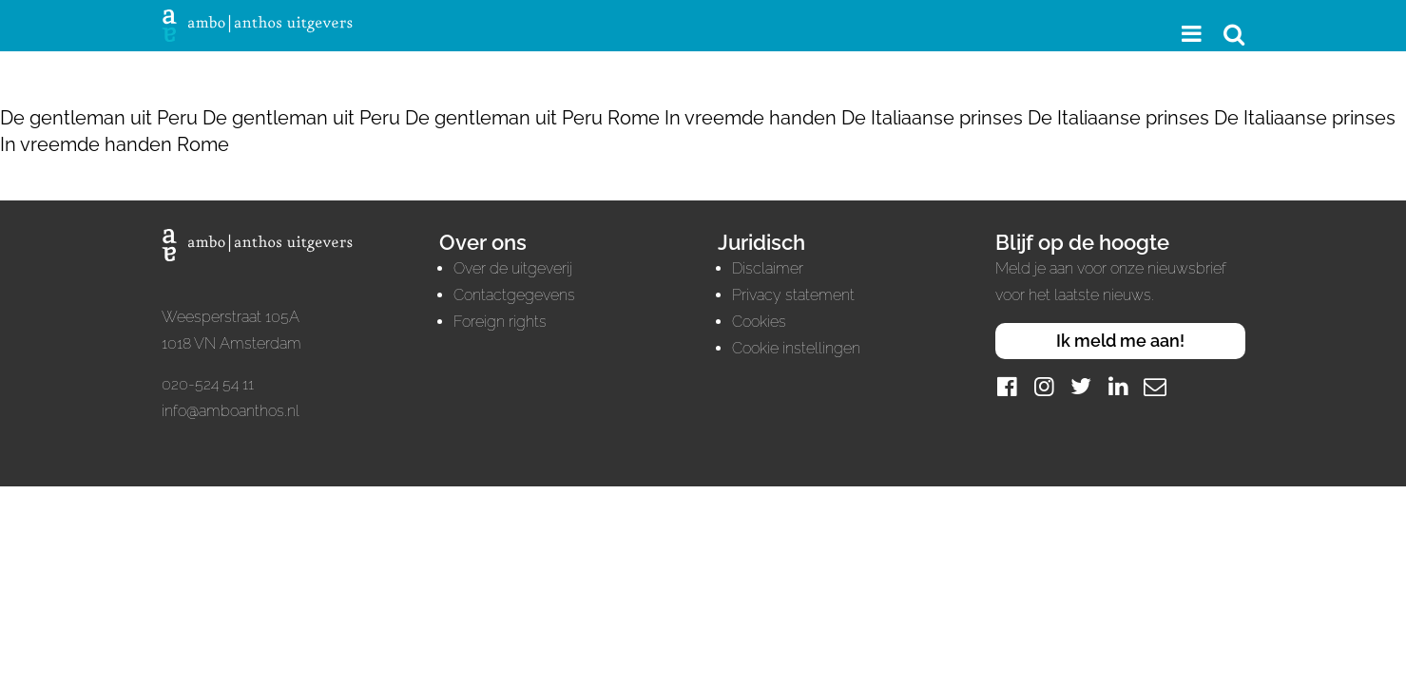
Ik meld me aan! (1120, 341)
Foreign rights (500, 322)
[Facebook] (1006, 386)
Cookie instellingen (796, 348)
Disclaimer (767, 268)
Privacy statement (793, 295)
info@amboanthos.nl (230, 411)
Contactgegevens (514, 295)
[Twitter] (1080, 386)
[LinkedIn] (1118, 386)
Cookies (759, 322)
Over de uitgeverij (512, 268)
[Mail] (1155, 386)
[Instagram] (1043, 386)
